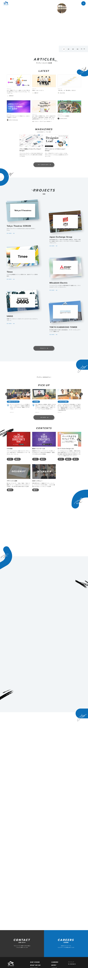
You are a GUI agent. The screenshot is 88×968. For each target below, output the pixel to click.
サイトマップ (71, 961)
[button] (6, 396)
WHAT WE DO (35, 965)
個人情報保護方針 (72, 963)
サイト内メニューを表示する (83, 3)
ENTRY (53, 965)
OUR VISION (35, 962)
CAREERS (54, 962)
